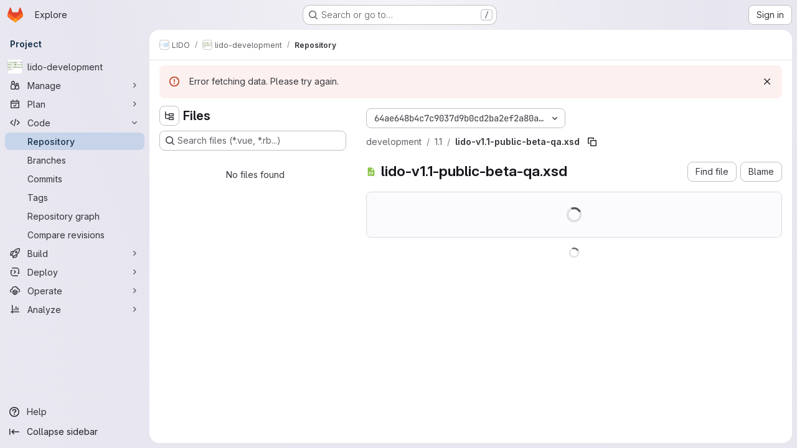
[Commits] (74, 178)
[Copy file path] (592, 142)
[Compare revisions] (74, 234)
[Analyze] (74, 309)
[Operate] (74, 290)
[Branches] (74, 160)
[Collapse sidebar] (74, 432)
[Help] (74, 412)
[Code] (74, 122)
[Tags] (74, 197)
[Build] (74, 253)
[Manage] (74, 85)
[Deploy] (74, 272)
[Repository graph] (74, 216)
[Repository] (74, 141)
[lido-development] (74, 66)
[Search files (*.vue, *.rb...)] (252, 141)
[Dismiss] (767, 81)
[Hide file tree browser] (169, 116)
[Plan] (74, 104)
